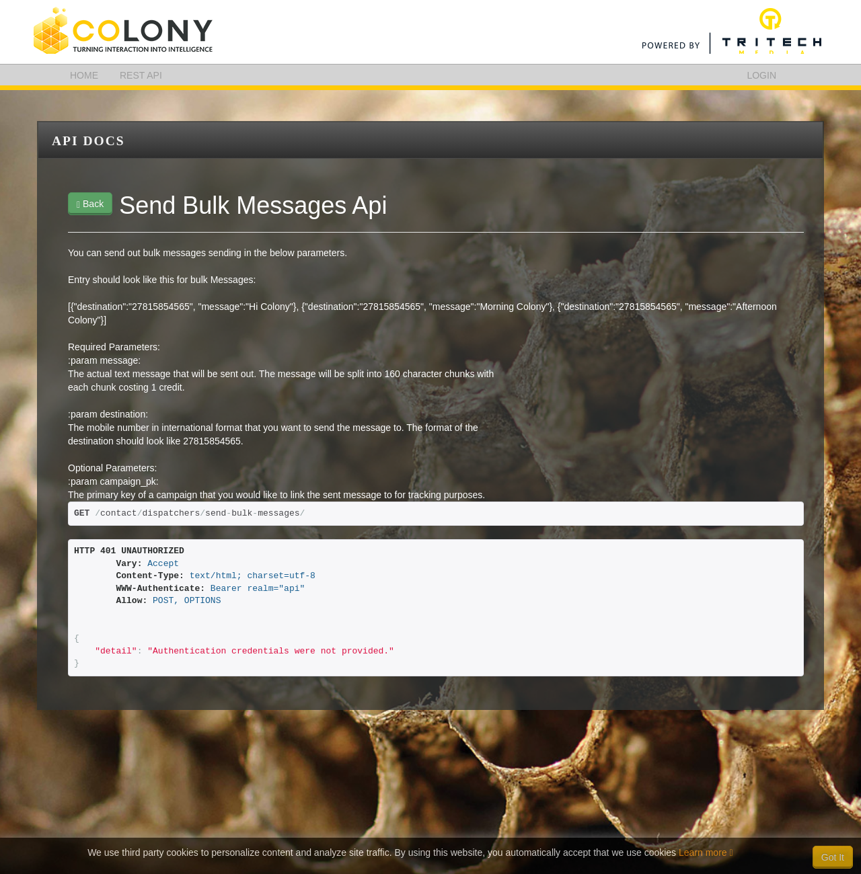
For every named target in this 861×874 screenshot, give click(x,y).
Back (90, 204)
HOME (84, 75)
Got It (832, 857)
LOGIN (761, 75)
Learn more (706, 852)
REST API (141, 75)
